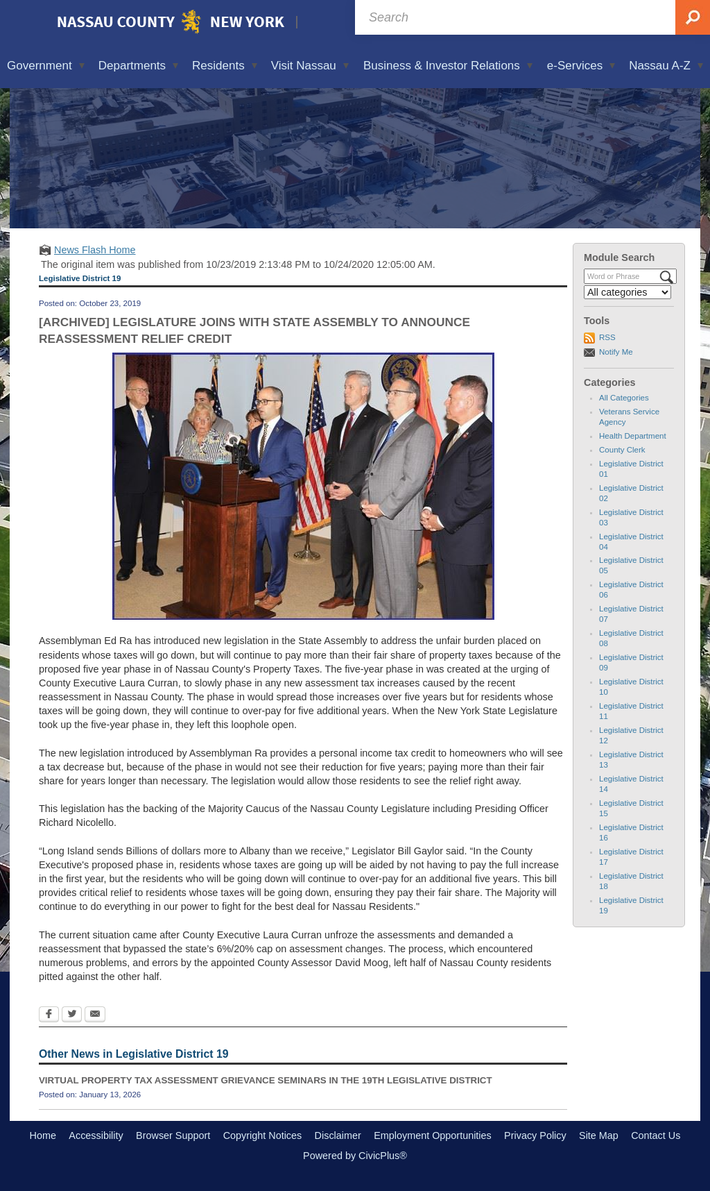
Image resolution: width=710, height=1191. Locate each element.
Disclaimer (338, 1135)
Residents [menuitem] (224, 65)
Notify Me (616, 352)
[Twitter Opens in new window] (72, 1015)
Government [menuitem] (46, 65)
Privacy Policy (535, 1135)
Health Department (632, 436)
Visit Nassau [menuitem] (310, 65)
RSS (607, 337)
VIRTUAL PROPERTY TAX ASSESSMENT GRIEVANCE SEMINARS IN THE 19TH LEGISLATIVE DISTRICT (265, 1080)
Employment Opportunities (433, 1135)
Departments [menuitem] (138, 65)
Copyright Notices (262, 1135)
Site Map (598, 1135)
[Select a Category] (627, 292)
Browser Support (173, 1135)
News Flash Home (95, 249)
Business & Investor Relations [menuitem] (447, 65)
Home (43, 1135)
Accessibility (96, 1135)
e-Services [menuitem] (581, 65)
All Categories (624, 398)
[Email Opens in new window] (95, 1015)
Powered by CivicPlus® (355, 1155)
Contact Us (655, 1135)
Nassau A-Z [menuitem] (666, 65)
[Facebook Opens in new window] (49, 1015)
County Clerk (622, 450)
